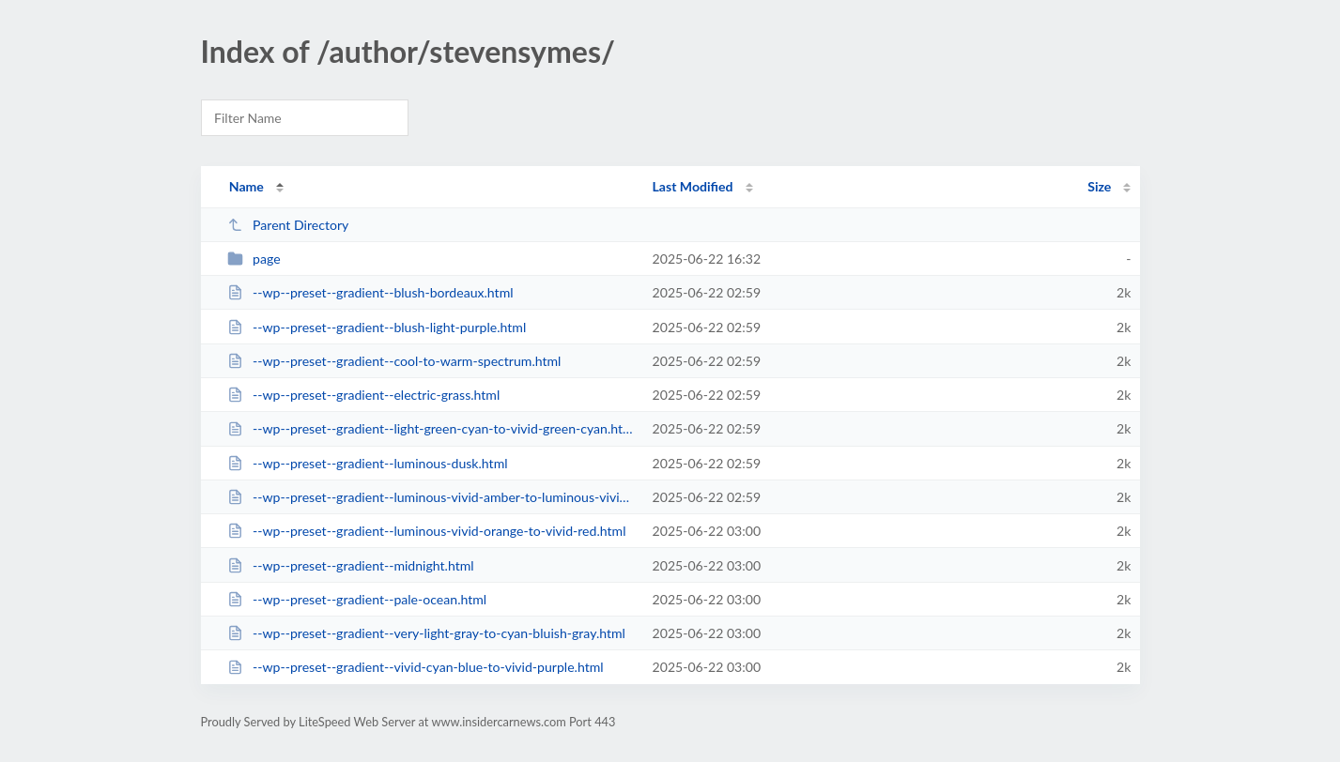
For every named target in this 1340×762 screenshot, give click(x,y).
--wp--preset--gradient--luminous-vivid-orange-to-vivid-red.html (426, 531)
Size (1099, 186)
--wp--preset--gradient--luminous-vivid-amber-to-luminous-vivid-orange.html (431, 497)
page (254, 259)
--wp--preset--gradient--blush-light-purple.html (377, 327)
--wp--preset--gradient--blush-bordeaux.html (370, 292)
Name (246, 186)
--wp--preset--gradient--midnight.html (350, 565)
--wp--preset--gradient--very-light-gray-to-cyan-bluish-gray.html (426, 633)
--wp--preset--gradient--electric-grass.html (364, 395)
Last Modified (693, 186)
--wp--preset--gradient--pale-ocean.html (357, 599)
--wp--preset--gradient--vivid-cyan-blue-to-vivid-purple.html (415, 667)
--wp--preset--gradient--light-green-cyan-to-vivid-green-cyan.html (431, 428)
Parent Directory (288, 225)
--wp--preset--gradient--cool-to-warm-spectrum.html (394, 361)
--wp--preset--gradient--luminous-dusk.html (367, 463)
